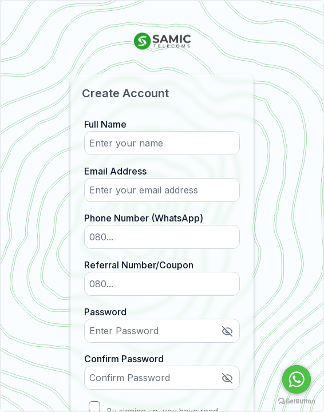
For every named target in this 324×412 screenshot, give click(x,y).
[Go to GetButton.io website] (296, 401)
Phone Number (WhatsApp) (143, 218)
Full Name (105, 124)
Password (105, 312)
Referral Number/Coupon (138, 265)
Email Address (115, 171)
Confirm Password (124, 359)
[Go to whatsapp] (296, 379)
